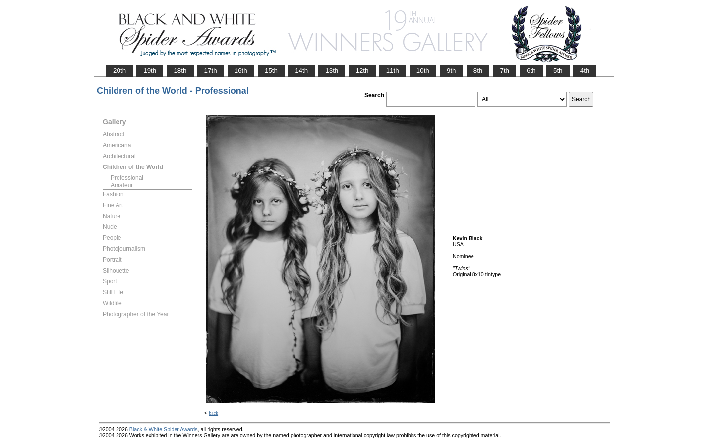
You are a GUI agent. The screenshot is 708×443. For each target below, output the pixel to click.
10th (423, 70)
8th (478, 70)
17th (211, 70)
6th (531, 70)
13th (332, 70)
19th (150, 70)
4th (585, 70)
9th (451, 70)
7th (504, 70)
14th (301, 70)
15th (271, 70)
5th (558, 70)
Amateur (122, 185)
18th (180, 70)
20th (119, 70)
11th (393, 70)
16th (241, 70)
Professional (127, 177)
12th (362, 70)
